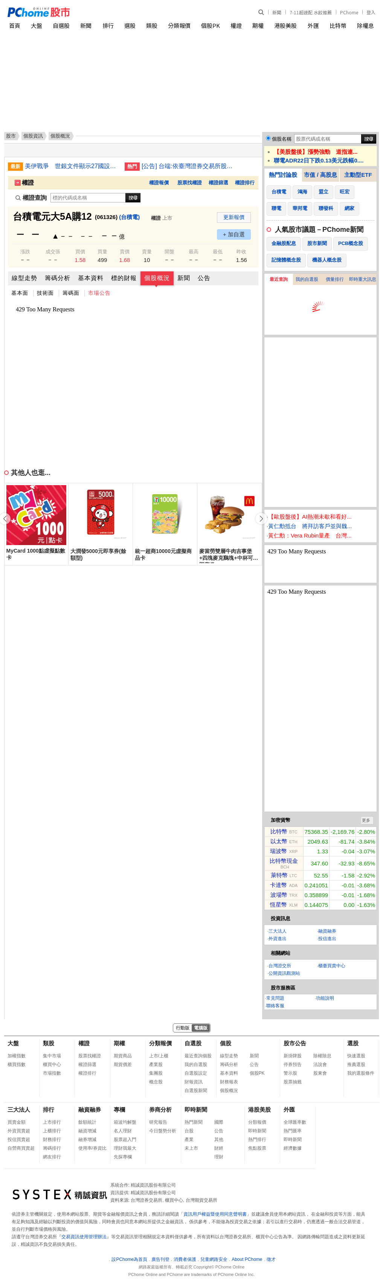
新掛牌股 (293, 1055)
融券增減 (87, 1139)
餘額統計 (87, 1122)
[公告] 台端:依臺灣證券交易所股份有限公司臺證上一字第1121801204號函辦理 (189, 166)
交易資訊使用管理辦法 (84, 1236)
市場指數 (52, 1073)
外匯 (313, 25)
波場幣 (278, 894)
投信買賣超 (19, 1139)
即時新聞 (196, 1109)
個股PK (210, 25)
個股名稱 (281, 139)
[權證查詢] (88, 197)
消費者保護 (185, 1259)
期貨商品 (123, 1055)
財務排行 (52, 1139)
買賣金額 (17, 1122)
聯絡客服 (275, 1005)
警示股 (290, 1073)
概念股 (156, 1081)
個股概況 (157, 278)
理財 (218, 1156)
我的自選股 (307, 279)
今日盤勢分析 (162, 1130)
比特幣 (338, 25)
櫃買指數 (17, 1064)
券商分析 (160, 1109)
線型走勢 (24, 278)
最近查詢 (279, 279)
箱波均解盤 (125, 1122)
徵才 (271, 1259)
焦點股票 (257, 1148)
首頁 (14, 25)
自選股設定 (196, 1073)
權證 (236, 25)
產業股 (156, 1064)
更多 (366, 820)
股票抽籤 (293, 1081)
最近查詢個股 (198, 1055)
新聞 (276, 12)
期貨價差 (123, 1064)
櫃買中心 (52, 1064)
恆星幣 (278, 904)
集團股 (156, 1073)
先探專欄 (123, 1156)
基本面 (19, 293)
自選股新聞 (196, 1090)
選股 (130, 25)
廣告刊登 (160, 1259)
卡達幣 (278, 885)
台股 (189, 1130)
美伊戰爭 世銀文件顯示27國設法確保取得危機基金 (72, 166)
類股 (151, 25)
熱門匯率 (293, 1130)
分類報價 (179, 25)
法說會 (320, 1064)
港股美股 (285, 25)
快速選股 (356, 1055)
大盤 (36, 25)
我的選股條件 (360, 1073)
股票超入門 (125, 1139)
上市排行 (52, 1122)
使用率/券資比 (92, 1148)
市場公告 (99, 293)
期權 (258, 25)
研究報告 (158, 1122)
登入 (370, 12)
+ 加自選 (234, 234)
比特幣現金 (284, 861)
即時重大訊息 (362, 279)
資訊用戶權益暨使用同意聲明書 (215, 1214)
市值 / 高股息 (320, 175)
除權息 (365, 25)
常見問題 (275, 998)
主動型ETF (358, 175)
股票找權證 (189, 182)
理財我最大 (125, 1148)
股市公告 (295, 1043)
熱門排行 (257, 1139)
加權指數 (17, 1055)
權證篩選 (218, 182)
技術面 (45, 293)
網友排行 (52, 1156)
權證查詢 (31, 198)
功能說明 (325, 998)
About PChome (247, 1259)
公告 (204, 278)
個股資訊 (33, 136)
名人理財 (123, 1130)
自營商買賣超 (21, 1148)
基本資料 (91, 278)
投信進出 (327, 938)
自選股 (61, 25)
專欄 (119, 1109)
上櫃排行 (52, 1130)
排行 (108, 25)
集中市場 (52, 1055)
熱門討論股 (283, 175)
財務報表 (229, 1081)
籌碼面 (71, 293)
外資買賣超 (19, 1130)
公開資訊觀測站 (284, 973)
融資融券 (327, 931)
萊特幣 (279, 875)
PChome (349, 12)
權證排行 (245, 182)
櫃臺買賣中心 (331, 965)
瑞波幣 (278, 851)
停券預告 (293, 1064)
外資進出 (278, 938)
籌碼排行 (52, 1148)
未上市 (191, 1148)
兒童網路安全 (213, 1259)
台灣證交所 (280, 965)
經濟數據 (293, 1148)
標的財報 (124, 278)
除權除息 (322, 1055)
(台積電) (129, 217)
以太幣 (278, 841)
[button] (261, 518)
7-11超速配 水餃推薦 (311, 12)
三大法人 (278, 931)
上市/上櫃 (158, 1055)
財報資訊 (194, 1081)
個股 (225, 1043)
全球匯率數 (295, 1122)
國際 (218, 1122)
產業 (189, 1139)
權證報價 (159, 182)
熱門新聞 (194, 1122)
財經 (218, 1148)
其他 (218, 1139)
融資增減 (87, 1130)
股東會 (320, 1073)
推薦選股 (356, 1064)
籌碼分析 (57, 278)
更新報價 (233, 217)
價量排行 (335, 279)
